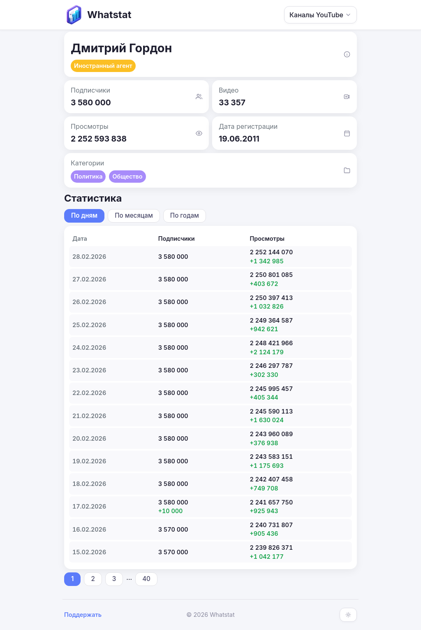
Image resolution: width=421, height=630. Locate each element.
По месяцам (134, 215)
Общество (127, 176)
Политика (88, 176)
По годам (184, 215)
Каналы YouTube (320, 15)
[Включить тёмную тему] (348, 615)
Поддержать (83, 614)
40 (146, 579)
